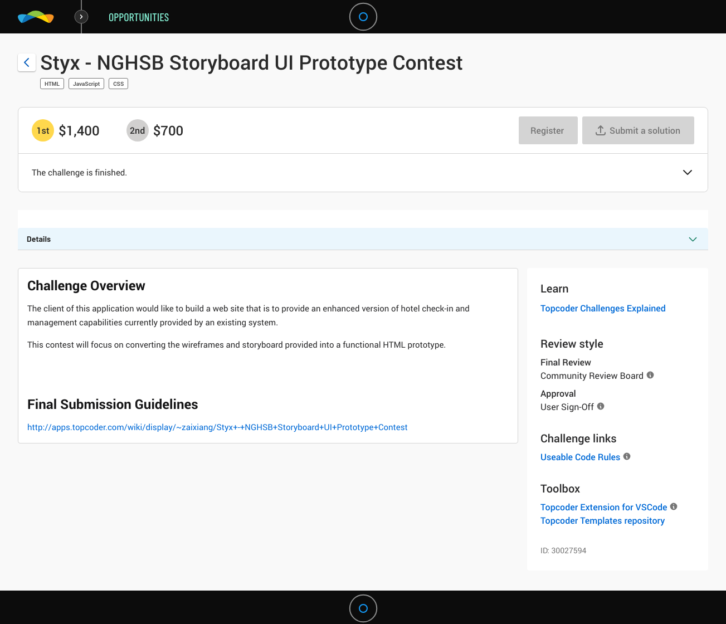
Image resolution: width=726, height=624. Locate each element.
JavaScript (86, 83)
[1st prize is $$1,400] (43, 130)
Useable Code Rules (580, 457)
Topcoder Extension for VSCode (603, 507)
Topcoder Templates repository (602, 520)
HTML (52, 83)
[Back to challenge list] (27, 62)
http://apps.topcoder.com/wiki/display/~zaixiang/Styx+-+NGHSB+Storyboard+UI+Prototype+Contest (217, 427)
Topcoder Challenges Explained (603, 308)
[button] (687, 173)
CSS (118, 83)
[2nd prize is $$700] (137, 130)
